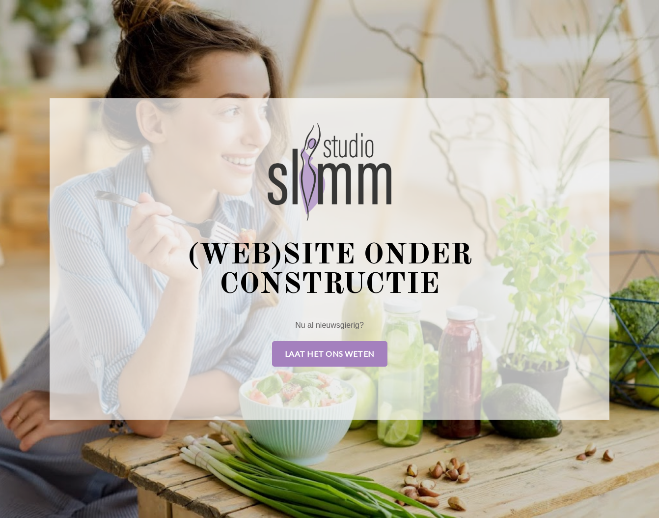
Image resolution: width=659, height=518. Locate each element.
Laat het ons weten (330, 353)
